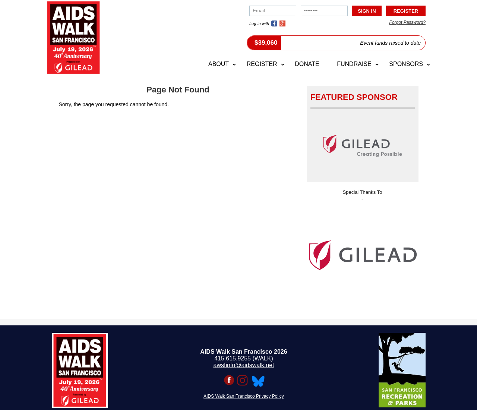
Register (262, 64)
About (218, 64)
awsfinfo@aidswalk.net (244, 365)
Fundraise (354, 64)
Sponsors (406, 64)
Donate (307, 64)
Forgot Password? (407, 22)
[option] (362, 253)
